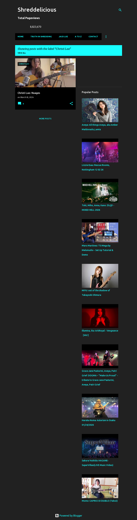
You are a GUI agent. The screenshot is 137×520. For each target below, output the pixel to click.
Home (21, 37)
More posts (45, 119)
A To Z (78, 37)
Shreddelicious (37, 9)
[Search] (120, 10)
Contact (93, 37)
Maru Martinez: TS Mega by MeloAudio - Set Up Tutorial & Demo (97, 250)
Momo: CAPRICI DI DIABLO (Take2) (100, 501)
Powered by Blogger (68, 515)
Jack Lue (63, 37)
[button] (71, 104)
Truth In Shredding (41, 37)
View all (22, 53)
